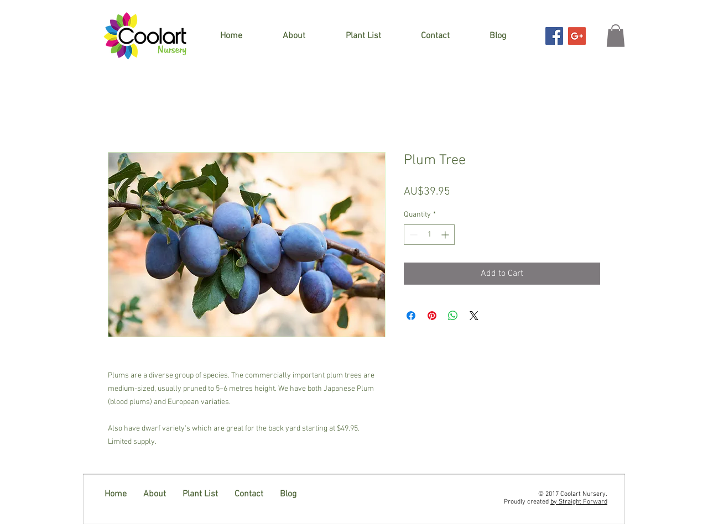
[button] (615, 35)
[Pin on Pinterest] (432, 315)
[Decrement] (412, 234)
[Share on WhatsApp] (453, 315)
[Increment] (446, 234)
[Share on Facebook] (411, 315)
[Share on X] (474, 315)
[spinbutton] (429, 234)
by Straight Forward (578, 502)
